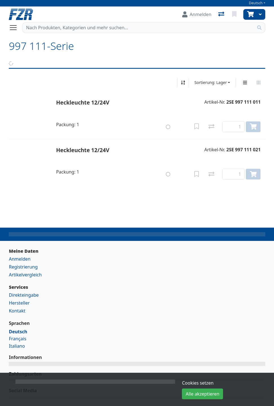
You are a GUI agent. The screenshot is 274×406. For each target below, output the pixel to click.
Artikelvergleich (25, 275)
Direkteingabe (24, 295)
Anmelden (19, 259)
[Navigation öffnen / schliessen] (15, 27)
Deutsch (256, 3)
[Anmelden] (197, 14)
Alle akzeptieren (202, 394)
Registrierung (23, 267)
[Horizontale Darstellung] (258, 82)
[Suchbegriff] (138, 27)
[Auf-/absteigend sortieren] (183, 82)
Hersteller (19, 303)
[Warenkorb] (249, 14)
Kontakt (17, 311)
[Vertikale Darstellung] (245, 82)
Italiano (17, 346)
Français (17, 339)
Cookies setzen (197, 383)
